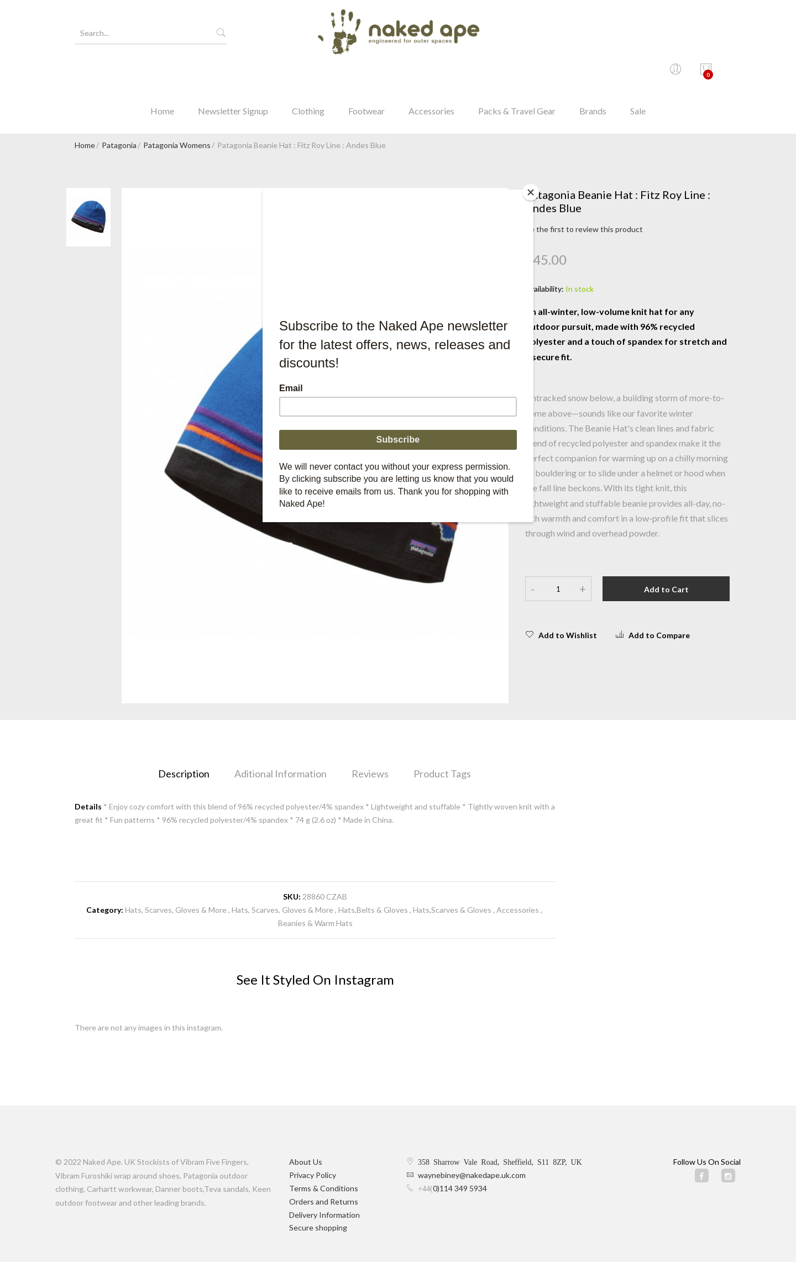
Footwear (366, 74)
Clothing (308, 74)
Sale (638, 74)
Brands (592, 74)
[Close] (530, 192)
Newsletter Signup (233, 74)
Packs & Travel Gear (517, 74)
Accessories (431, 74)
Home (162, 74)
